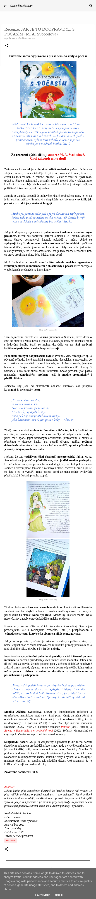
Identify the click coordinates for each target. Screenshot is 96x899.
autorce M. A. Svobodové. (66, 155)
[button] (6, 45)
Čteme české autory (21, 5)
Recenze (10, 840)
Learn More (42, 895)
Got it (59, 895)
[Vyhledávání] (91, 5)
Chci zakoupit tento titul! (48, 158)
